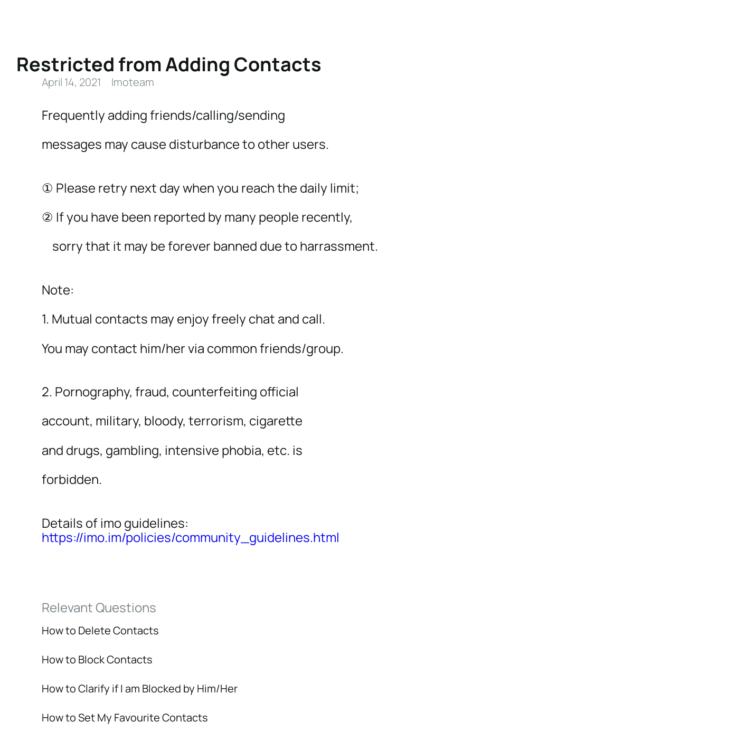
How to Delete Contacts (100, 630)
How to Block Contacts (97, 659)
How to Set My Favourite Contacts (125, 717)
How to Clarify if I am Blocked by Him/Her (140, 688)
